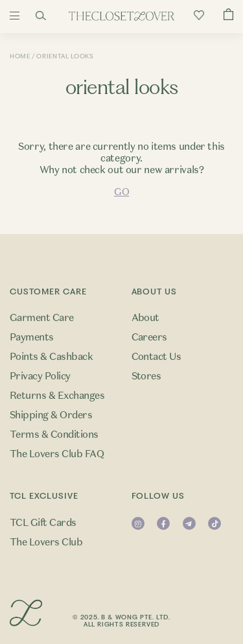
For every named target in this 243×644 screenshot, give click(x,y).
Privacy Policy (40, 376)
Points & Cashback (51, 357)
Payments (32, 337)
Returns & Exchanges (57, 395)
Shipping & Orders (51, 415)
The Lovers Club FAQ (57, 454)
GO (121, 191)
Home (20, 56)
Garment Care (42, 318)
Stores (146, 376)
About (145, 318)
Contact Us (156, 357)
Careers (149, 337)
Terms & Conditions (54, 434)
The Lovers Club (46, 542)
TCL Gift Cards (43, 523)
